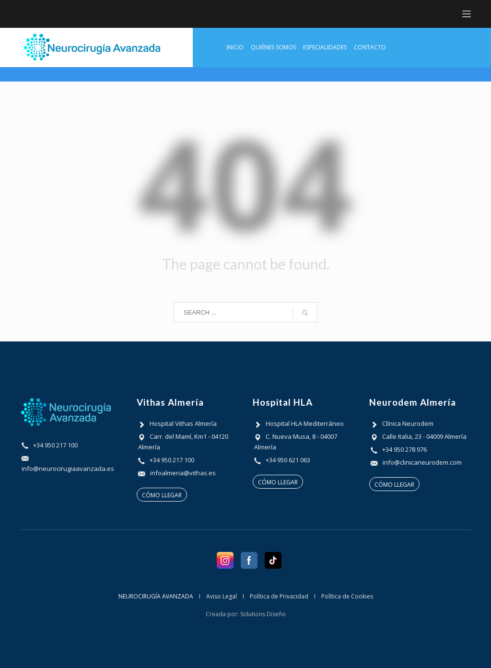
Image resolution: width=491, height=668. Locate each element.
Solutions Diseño (263, 614)
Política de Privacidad (279, 596)
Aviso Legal (221, 596)
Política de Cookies (347, 596)
